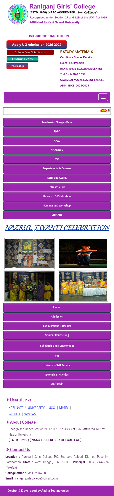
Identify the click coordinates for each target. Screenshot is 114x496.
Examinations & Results (57, 326)
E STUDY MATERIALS (76, 51)
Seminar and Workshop (57, 205)
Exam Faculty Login (72, 63)
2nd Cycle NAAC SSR (72, 74)
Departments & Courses (57, 168)
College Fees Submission (30, 52)
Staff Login (57, 384)
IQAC (57, 131)
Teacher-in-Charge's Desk (57, 122)
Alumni (57, 307)
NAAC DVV (57, 150)
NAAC (57, 141)
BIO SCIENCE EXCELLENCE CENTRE (81, 68)
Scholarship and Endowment (57, 346)
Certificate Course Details (76, 57)
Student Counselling (57, 335)
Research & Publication (57, 196)
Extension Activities (57, 374)
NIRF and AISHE (57, 178)
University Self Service (57, 365)
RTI (57, 356)
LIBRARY (57, 214)
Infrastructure (57, 187)
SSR (57, 159)
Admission (57, 316)
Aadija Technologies (55, 490)
